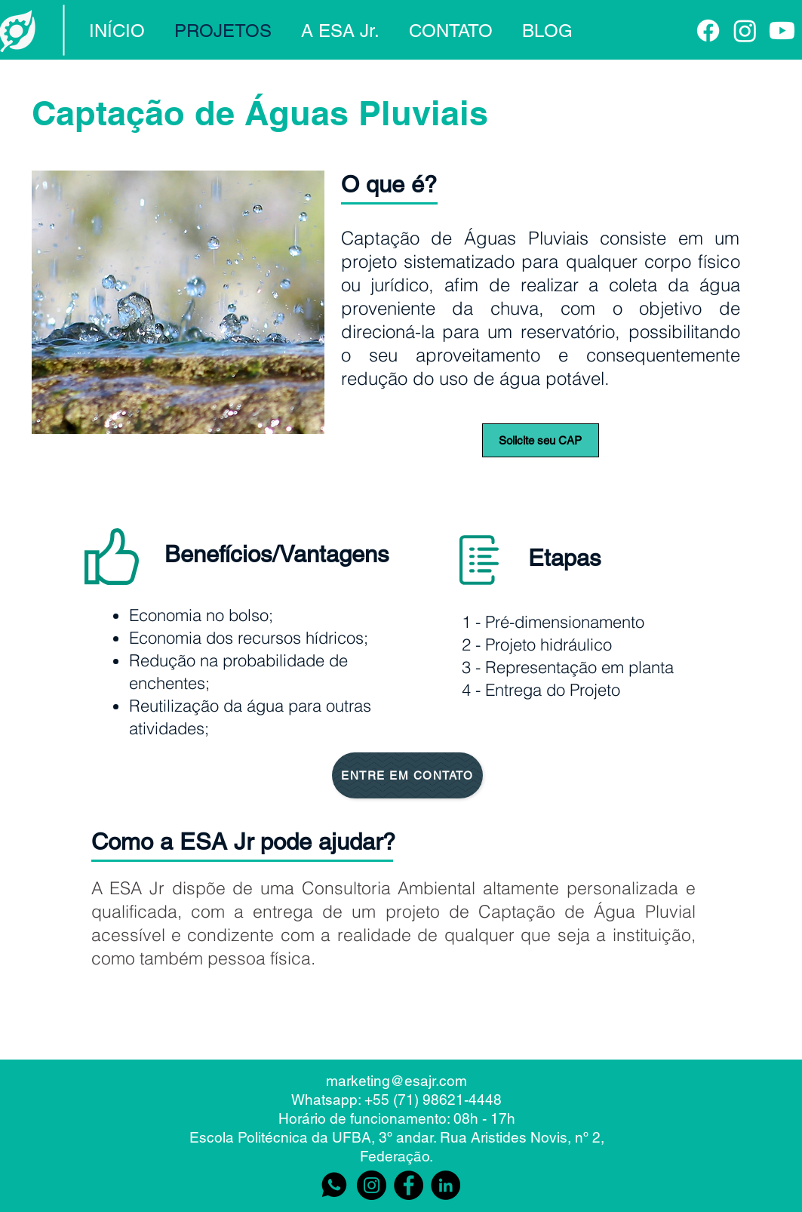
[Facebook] (708, 30)
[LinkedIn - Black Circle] (445, 1185)
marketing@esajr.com (396, 1080)
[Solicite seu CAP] (540, 440)
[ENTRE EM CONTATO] (407, 775)
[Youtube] (782, 30)
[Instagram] (745, 30)
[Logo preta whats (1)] (334, 1185)
